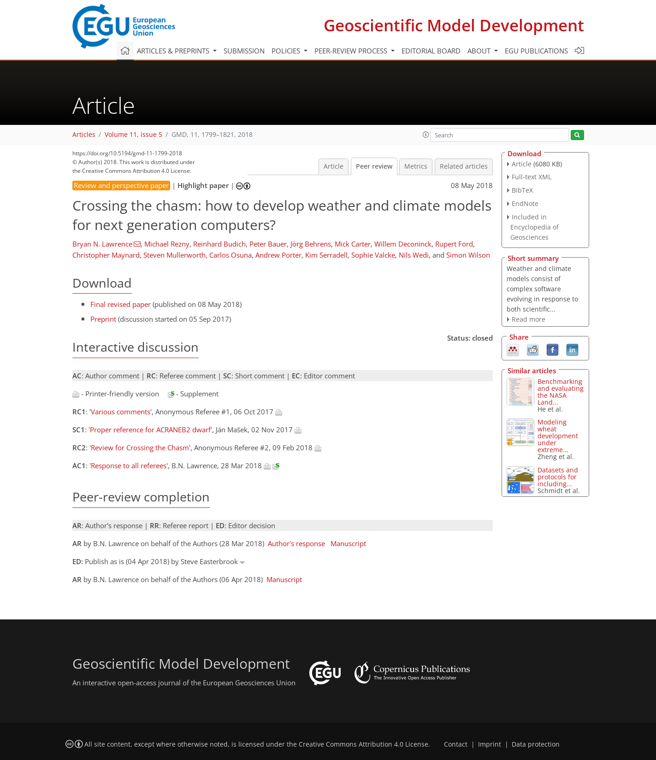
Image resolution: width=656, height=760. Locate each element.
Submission (244, 50)
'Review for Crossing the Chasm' (139, 447)
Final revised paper (120, 304)
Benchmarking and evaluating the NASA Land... (561, 392)
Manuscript (348, 543)
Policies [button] (287, 50)
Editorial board (431, 50)
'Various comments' (120, 411)
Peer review (374, 166)
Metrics (415, 166)
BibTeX (522, 190)
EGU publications (536, 50)
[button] (426, 134)
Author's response (296, 543)
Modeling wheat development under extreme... (558, 436)
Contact (455, 744)
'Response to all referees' (128, 465)
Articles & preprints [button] (174, 50)
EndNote (525, 203)
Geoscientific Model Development (454, 25)
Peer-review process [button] (351, 50)
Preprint (103, 319)
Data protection (536, 744)
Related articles (464, 166)
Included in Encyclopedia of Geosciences (534, 227)
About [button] (479, 50)
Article (333, 166)
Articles (83, 134)
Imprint (489, 744)
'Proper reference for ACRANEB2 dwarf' (150, 429)
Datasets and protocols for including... (558, 476)
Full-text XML (531, 176)
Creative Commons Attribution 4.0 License (363, 744)
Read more (528, 319)
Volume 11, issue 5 (133, 134)
